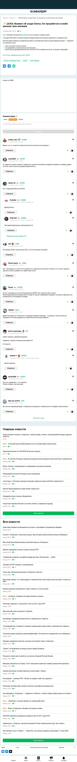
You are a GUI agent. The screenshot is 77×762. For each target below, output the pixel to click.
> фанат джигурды (32, 358)
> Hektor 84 (29, 202)
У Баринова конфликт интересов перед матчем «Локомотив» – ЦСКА (29, 557)
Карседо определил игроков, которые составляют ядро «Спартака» (28, 641)
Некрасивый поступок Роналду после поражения (21, 474)
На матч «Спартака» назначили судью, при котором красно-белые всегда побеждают (35, 535)
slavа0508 (12, 159)
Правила (61, 747)
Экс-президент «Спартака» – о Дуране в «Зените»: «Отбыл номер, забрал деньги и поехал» (37, 693)
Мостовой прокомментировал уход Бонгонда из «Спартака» (25, 542)
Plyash (10, 287)
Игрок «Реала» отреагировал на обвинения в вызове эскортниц (27, 466)
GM (9, 244)
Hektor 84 (11, 183)
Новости (12, 18)
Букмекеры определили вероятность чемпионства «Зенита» (25, 619)
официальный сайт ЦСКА (20, 55)
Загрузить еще (38, 418)
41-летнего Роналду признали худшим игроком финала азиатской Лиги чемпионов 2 (37, 459)
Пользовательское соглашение (39, 747)
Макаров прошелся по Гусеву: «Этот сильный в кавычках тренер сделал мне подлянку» (36, 664)
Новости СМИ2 (8, 80)
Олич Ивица (34, 61)
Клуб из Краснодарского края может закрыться (21, 489)
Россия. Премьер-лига (12, 61)
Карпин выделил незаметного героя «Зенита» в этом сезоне (25, 589)
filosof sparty (13, 263)
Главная (5, 18)
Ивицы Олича (23, 35)
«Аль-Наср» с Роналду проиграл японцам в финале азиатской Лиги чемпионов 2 (33, 481)
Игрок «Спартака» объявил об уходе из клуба (22, 708)
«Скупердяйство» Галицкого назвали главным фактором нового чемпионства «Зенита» (36, 626)
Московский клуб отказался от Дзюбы (17, 611)
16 (15, 567)
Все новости (38, 513)
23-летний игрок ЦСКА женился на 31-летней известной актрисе (29, 444)
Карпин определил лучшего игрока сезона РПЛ (20, 550)
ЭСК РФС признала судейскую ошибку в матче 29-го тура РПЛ (26, 716)
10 (15, 711)
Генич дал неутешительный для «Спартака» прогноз (22, 572)
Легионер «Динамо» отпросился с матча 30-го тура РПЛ (24, 604)
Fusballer (13, 200)
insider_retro (12, 140)
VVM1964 (13, 218)
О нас (17, 747)
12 (15, 599)
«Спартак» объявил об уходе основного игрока (23, 596)
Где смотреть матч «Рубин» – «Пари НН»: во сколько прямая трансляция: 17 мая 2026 (35, 731)
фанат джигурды (14, 331)
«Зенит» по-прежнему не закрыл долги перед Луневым (23, 649)
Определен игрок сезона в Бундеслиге (17, 496)
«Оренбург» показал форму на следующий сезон (24, 701)
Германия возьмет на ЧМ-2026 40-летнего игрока (21, 451)
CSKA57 (11, 310)
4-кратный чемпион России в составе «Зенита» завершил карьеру (28, 504)
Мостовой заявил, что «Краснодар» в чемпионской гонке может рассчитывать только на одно (36, 580)
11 (15, 651)
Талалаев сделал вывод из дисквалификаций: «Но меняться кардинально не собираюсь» (37, 634)
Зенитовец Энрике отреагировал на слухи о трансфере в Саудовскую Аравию (32, 527)
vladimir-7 (13, 356)
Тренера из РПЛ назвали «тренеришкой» (18, 565)
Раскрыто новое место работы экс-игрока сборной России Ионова (28, 656)
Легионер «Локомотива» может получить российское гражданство (28, 686)
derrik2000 (12, 377)
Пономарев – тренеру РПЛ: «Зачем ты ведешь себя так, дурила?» (27, 678)
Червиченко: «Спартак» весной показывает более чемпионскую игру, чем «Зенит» (34, 723)
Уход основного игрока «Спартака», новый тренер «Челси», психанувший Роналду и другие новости (37, 435)
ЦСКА (5, 35)
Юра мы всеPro (14, 401)
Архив (3, 747)
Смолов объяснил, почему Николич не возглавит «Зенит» (24, 671)
